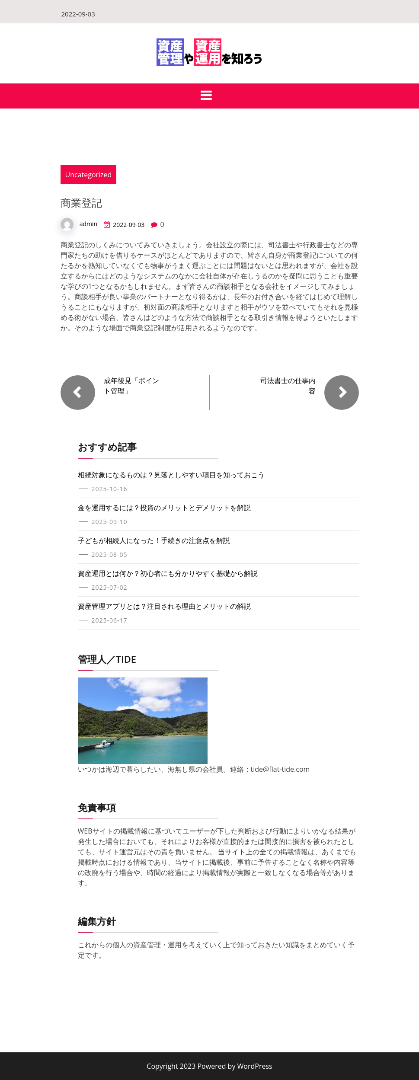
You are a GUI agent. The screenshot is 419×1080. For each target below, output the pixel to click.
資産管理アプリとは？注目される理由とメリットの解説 (164, 606)
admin (88, 224)
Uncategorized (88, 174)
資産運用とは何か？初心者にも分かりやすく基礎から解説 (168, 573)
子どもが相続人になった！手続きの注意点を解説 (154, 540)
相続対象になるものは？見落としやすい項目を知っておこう (171, 474)
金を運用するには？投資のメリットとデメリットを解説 (164, 507)
